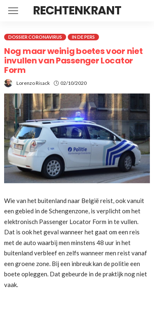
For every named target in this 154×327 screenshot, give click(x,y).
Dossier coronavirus (35, 37)
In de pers (83, 37)
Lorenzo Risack (33, 83)
